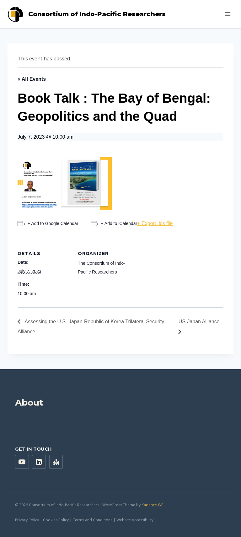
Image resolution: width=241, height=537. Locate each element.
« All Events (32, 79)
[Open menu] (227, 14)
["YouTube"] (22, 462)
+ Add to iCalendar (119, 223)
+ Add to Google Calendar (53, 223)
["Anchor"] (56, 462)
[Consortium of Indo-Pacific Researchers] (87, 14)
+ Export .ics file (155, 223)
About (29, 402)
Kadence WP (152, 505)
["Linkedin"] (39, 462)
